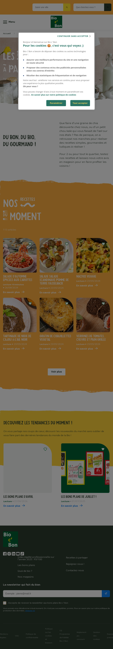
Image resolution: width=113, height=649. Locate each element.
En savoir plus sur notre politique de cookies (53, 94)
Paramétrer (56, 103)
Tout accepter (80, 103)
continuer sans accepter (72, 36)
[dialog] (56, 71)
